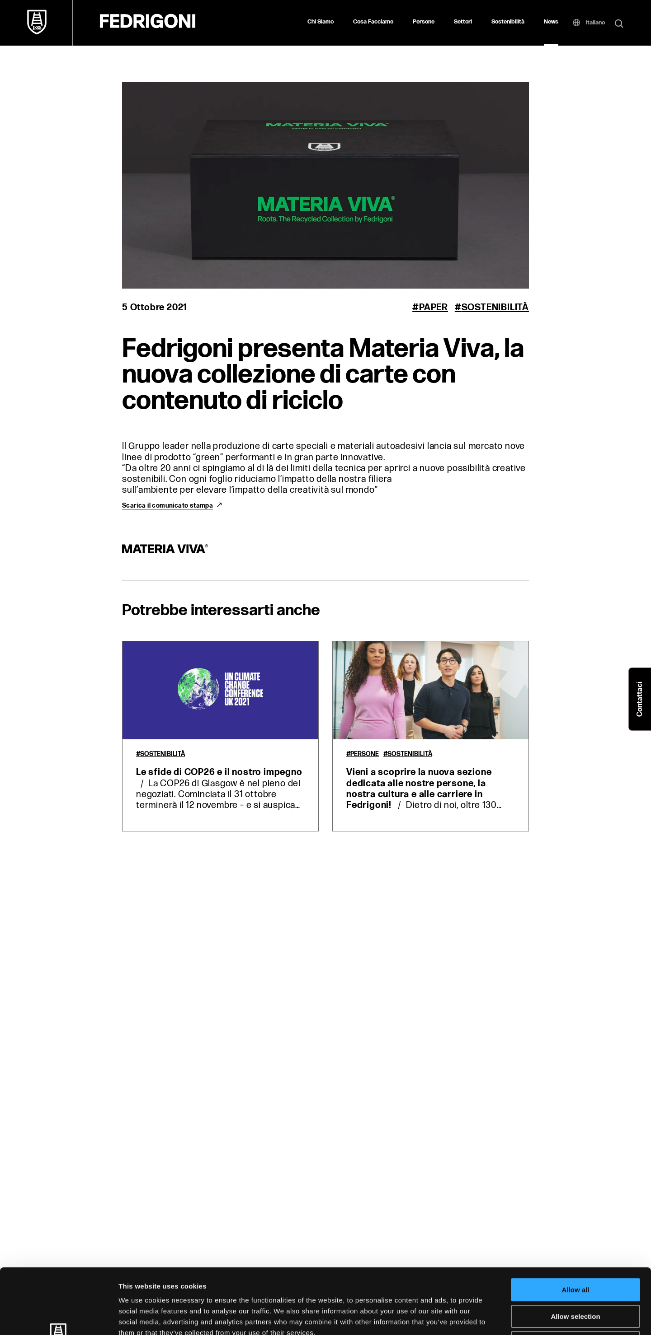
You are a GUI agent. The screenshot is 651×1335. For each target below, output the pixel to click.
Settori (463, 21)
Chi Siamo (320, 21)
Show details (474, 1317)
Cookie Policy (413, 1278)
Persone (423, 21)
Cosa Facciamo (373, 21)
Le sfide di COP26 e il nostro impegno (219, 772)
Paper (433, 307)
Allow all (576, 1224)
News (551, 21)
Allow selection (575, 1251)
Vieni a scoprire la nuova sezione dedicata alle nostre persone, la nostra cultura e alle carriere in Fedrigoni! (418, 789)
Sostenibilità (507, 21)
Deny (575, 1277)
